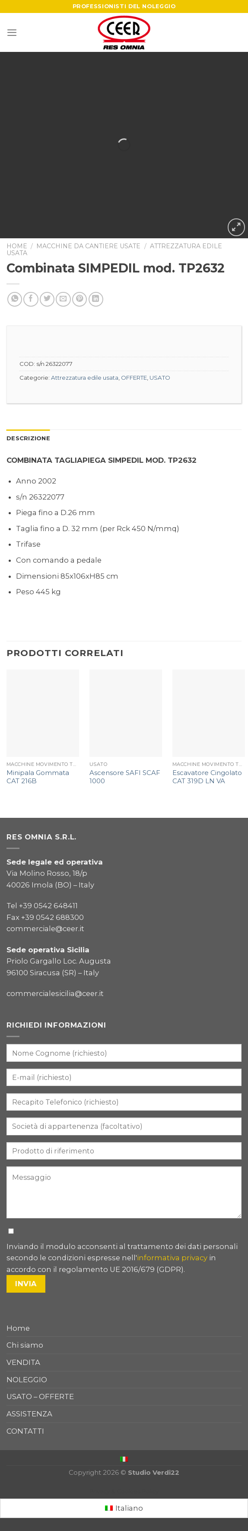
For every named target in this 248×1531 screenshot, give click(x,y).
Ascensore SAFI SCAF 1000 (124, 777)
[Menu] (11, 32)
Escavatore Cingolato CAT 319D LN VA (207, 777)
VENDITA (23, 1362)
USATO (159, 377)
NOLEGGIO (26, 1379)
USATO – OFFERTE (40, 1396)
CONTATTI (25, 1431)
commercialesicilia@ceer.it (55, 993)
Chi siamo (24, 1345)
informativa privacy (172, 1257)
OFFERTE (134, 377)
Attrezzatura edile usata (84, 377)
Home (16, 246)
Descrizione (28, 438)
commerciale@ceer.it (45, 928)
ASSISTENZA (29, 1413)
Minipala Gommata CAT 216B (37, 777)
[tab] (28, 438)
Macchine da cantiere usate (88, 246)
